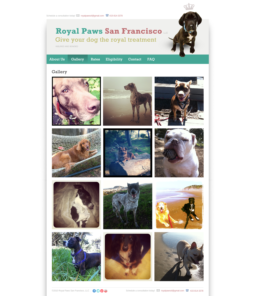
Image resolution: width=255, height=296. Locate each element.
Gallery (78, 59)
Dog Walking (95, 59)
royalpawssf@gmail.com (92, 16)
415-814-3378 (116, 16)
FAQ (151, 59)
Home (57, 59)
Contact (135, 59)
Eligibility (114, 59)
